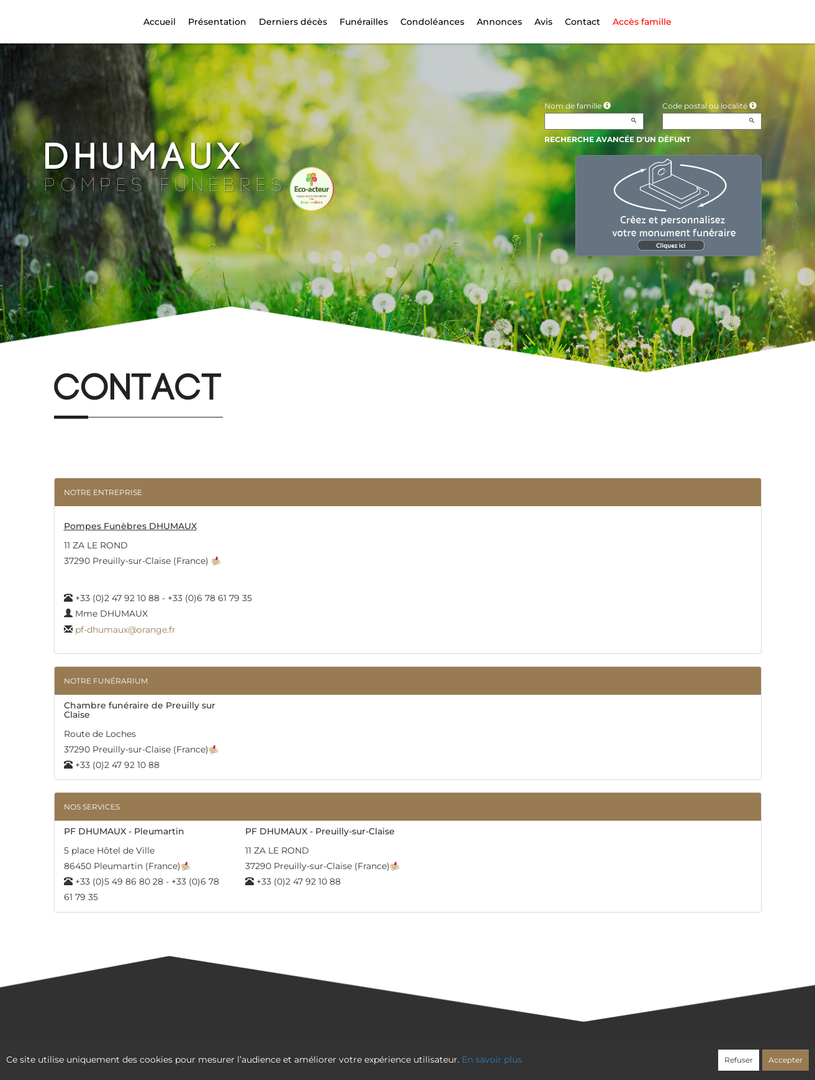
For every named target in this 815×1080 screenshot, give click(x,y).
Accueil (159, 21)
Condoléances (432, 21)
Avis (543, 21)
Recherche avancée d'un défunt (617, 139)
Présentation (217, 21)
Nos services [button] (92, 806)
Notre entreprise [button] (103, 492)
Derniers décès (293, 21)
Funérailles (364, 21)
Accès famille (642, 21)
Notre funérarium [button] (106, 680)
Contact (582, 21)
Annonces (499, 21)
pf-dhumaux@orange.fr (125, 629)
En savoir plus (492, 1059)
